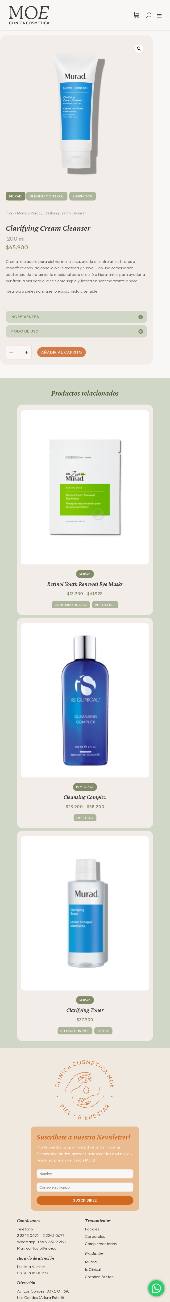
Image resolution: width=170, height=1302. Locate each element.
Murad (15, 196)
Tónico (103, 1031)
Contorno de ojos (71, 605)
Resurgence (105, 605)
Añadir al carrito (61, 352)
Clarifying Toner (85, 1010)
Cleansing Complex (84, 797)
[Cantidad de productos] (18, 352)
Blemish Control (47, 196)
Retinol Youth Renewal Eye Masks (85, 584)
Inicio (10, 213)
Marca (22, 213)
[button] (139, 48)
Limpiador (83, 196)
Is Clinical (85, 787)
